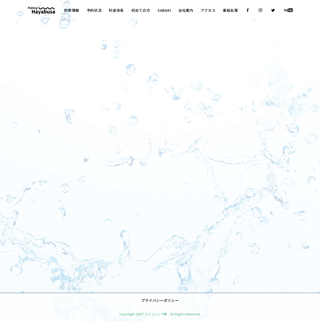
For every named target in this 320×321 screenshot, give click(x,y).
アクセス (208, 10)
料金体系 (116, 10)
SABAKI (164, 10)
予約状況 (94, 10)
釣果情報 (71, 10)
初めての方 (140, 10)
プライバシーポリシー (160, 297)
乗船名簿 (230, 10)
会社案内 (185, 10)
